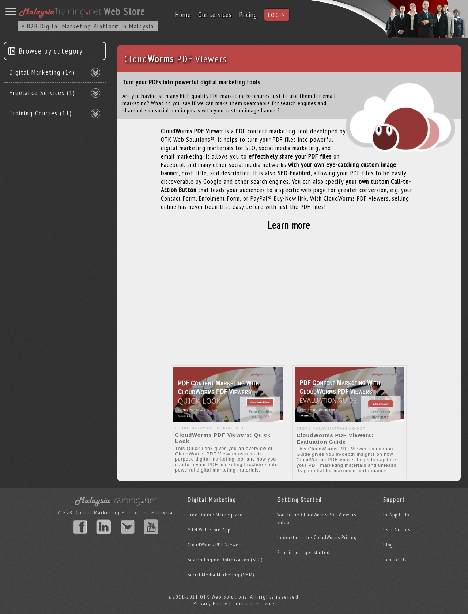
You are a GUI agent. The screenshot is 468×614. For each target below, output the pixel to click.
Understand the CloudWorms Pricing (317, 537)
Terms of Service (254, 603)
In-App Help (396, 514)
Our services (215, 14)
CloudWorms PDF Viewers (215, 544)
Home (183, 14)
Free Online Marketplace (215, 514)
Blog (388, 544)
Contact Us (395, 559)
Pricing (248, 14)
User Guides (396, 529)
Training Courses (41, 113)
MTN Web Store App (209, 529)
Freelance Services (42, 92)
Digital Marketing (42, 72)
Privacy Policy (210, 603)
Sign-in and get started (303, 552)
